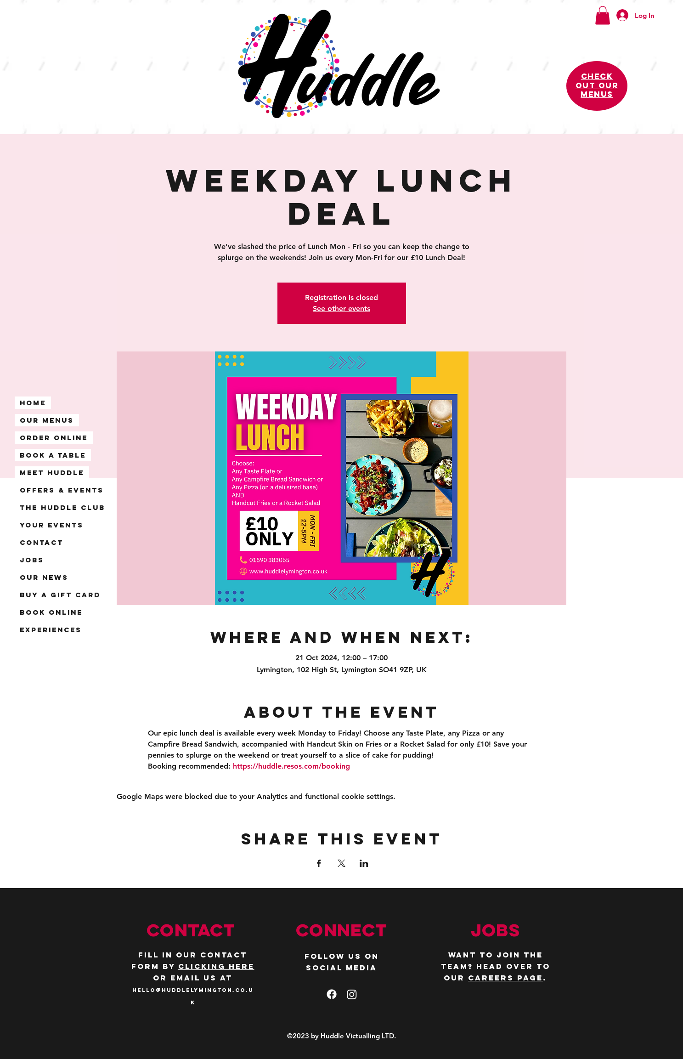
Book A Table (53, 455)
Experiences (51, 629)
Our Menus (47, 420)
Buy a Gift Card (60, 594)
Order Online (54, 437)
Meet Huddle (52, 472)
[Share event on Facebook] (319, 863)
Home (33, 402)
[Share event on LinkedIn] (364, 863)
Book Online (51, 612)
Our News (44, 577)
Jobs (32, 559)
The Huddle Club (62, 507)
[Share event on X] (341, 863)
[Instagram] (351, 994)
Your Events (52, 525)
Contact (41, 542)
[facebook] (331, 994)
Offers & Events (62, 490)
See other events (341, 308)
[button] (602, 15)
